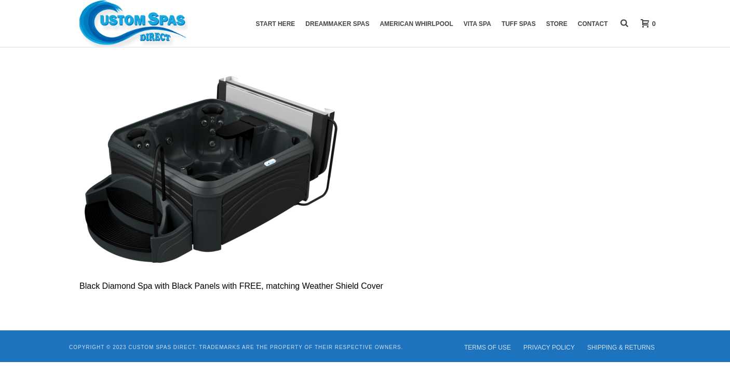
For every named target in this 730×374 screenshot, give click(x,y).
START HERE (275, 24)
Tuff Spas (519, 24)
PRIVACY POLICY (549, 347)
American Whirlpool (416, 24)
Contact (593, 24)
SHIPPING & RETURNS (621, 347)
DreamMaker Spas (337, 24)
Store (556, 24)
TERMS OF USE (487, 347)
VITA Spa (477, 24)
